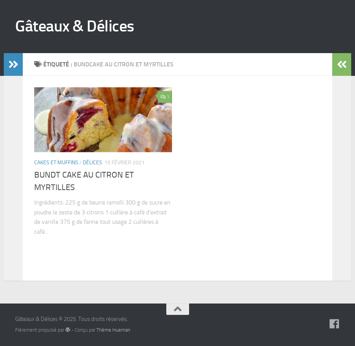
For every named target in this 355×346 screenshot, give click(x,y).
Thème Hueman (113, 330)
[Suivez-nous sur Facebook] (334, 324)
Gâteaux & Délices (74, 26)
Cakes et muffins (56, 162)
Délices (92, 162)
